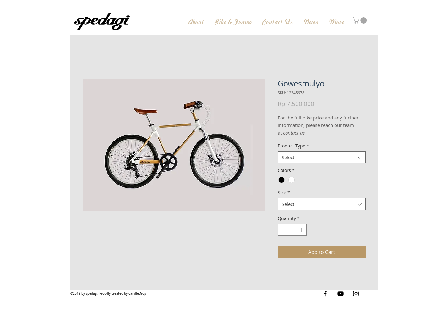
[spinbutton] (292, 229)
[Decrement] (283, 229)
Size (284, 193)
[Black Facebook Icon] (325, 293)
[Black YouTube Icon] (340, 293)
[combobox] (322, 157)
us (302, 133)
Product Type (293, 146)
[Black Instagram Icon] (356, 293)
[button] (360, 20)
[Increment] (302, 229)
